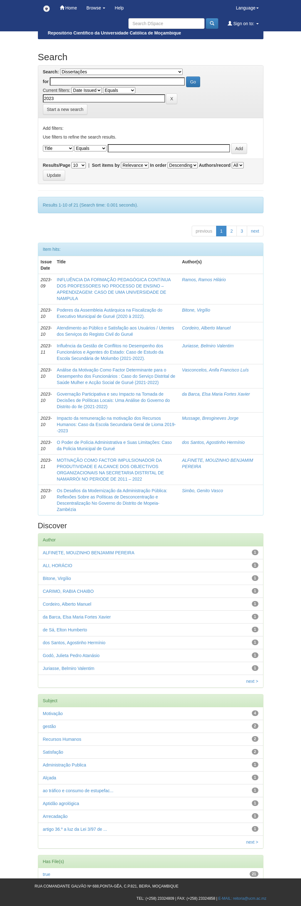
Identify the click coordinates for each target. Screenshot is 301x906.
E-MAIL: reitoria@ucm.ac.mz (242, 898)
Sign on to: (243, 23)
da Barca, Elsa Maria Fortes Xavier (216, 394)
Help (119, 7)
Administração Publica (64, 764)
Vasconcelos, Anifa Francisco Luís (215, 369)
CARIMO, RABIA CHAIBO (68, 591)
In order (158, 165)
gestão (49, 726)
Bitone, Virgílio (196, 310)
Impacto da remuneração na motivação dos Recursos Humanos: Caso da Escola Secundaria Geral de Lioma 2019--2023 (116, 424)
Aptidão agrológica (61, 803)
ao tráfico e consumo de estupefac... (78, 790)
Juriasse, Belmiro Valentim (208, 345)
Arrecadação (55, 816)
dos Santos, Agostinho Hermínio (213, 442)
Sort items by (106, 165)
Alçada (49, 777)
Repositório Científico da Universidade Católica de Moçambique (114, 32)
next (255, 231)
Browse (96, 7)
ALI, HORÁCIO (57, 565)
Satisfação (53, 752)
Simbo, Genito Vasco (202, 490)
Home (68, 7)
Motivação (53, 713)
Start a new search (65, 109)
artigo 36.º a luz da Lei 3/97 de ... (75, 829)
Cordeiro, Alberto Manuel (206, 327)
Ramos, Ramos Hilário (204, 279)
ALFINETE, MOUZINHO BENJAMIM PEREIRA (88, 552)
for (46, 81)
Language (247, 7)
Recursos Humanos (62, 739)
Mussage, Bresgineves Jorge (210, 418)
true (46, 874)
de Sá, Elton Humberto (65, 629)
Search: (51, 71)
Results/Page (56, 165)
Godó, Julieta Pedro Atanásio (71, 655)
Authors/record (215, 165)
